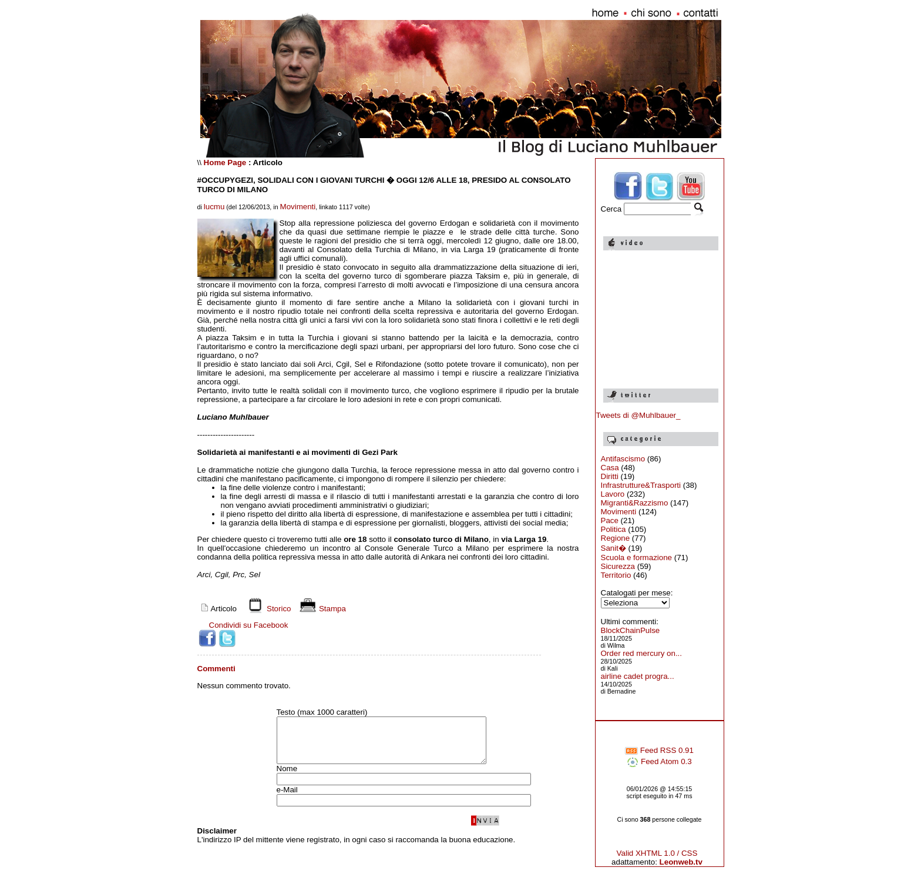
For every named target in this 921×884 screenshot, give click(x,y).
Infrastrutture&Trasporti (641, 485)
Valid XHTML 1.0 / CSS (657, 853)
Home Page (225, 162)
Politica (613, 529)
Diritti (610, 476)
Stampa (321, 608)
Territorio (616, 575)
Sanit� (613, 548)
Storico (267, 608)
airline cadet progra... (637, 676)
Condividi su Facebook (248, 625)
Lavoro (613, 494)
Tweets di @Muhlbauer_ (638, 415)
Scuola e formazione (637, 557)
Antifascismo (623, 458)
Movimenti (298, 206)
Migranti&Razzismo (634, 502)
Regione (615, 538)
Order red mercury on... (642, 653)
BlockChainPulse (630, 630)
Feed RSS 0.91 (659, 750)
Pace (610, 520)
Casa (610, 467)
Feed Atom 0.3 (659, 761)
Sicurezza (618, 566)
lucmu (214, 206)
